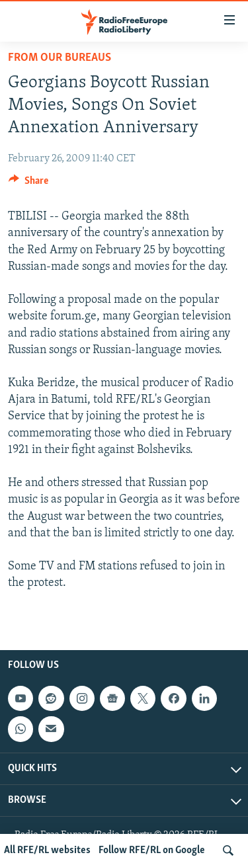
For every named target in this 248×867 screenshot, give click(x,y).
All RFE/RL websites (47, 850)
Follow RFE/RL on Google (152, 850)
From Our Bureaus (59, 58)
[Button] (28, 183)
